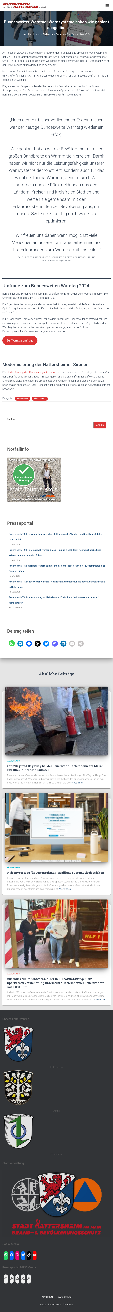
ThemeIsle (68, 1304)
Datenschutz (65, 1297)
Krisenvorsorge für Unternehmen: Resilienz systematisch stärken (55, 873)
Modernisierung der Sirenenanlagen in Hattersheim (34, 372)
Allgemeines (22, 398)
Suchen (11, 419)
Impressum (47, 1297)
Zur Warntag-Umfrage (20, 340)
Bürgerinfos (40, 398)
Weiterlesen (77, 782)
